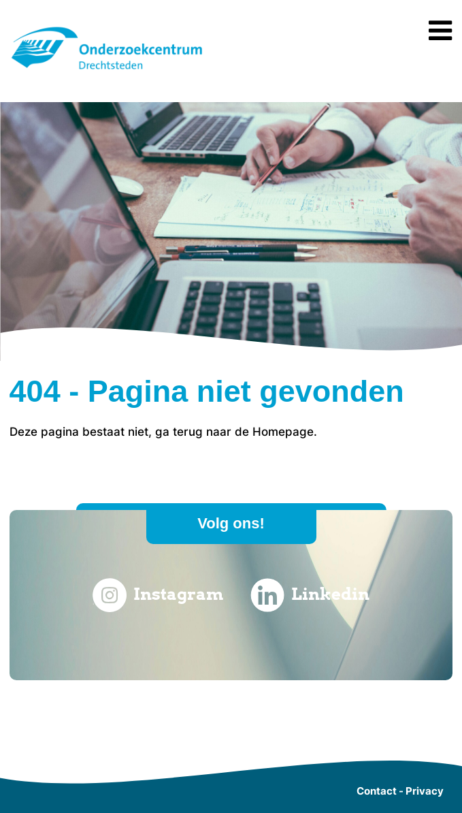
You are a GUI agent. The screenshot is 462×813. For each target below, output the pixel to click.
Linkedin (309, 595)
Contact (377, 790)
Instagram (158, 595)
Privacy (425, 790)
